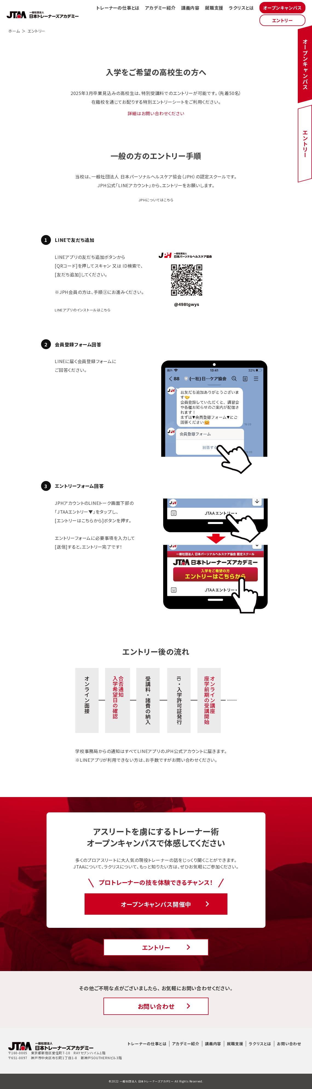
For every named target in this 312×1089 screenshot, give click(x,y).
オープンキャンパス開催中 (156, 904)
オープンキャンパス (282, 7)
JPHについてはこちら (156, 199)
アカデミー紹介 (160, 7)
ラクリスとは (241, 7)
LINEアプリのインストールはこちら (82, 309)
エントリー (282, 20)
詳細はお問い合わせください (156, 113)
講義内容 (190, 7)
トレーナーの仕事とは (118, 7)
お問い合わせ (156, 1006)
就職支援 (214, 7)
